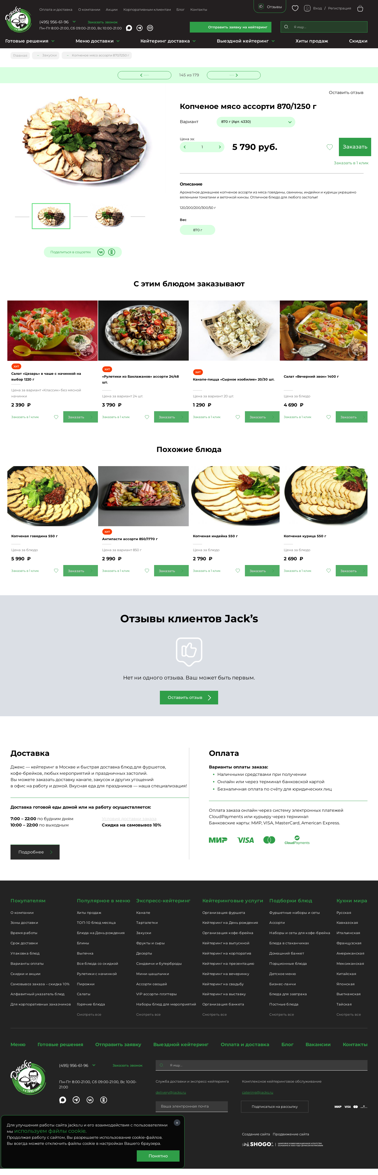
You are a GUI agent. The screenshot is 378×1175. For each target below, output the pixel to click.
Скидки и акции (25, 980)
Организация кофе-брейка (228, 939)
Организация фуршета (223, 918)
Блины (83, 949)
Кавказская (347, 929)
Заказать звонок (103, 22)
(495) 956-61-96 (54, 21)
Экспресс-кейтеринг (163, 907)
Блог (180, 9)
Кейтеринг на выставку (224, 1000)
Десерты (144, 959)
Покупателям (28, 907)
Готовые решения (27, 41)
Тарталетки (147, 929)
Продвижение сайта (291, 1141)
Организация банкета (223, 1010)
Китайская (346, 980)
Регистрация (339, 8)
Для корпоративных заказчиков (40, 1010)
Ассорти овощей (151, 990)
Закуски (143, 939)
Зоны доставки (24, 929)
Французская (349, 949)
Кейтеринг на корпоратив (226, 959)
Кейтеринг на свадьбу (223, 990)
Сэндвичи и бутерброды (159, 969)
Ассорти (277, 929)
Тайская (344, 1010)
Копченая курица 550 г (313, 539)
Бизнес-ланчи (282, 990)
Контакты (198, 9)
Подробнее (31, 858)
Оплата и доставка (55, 9)
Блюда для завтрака (288, 1000)
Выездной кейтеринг (243, 41)
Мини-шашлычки (152, 980)
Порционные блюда (288, 969)
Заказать (333, 147)
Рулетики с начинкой (97, 980)
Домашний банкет (286, 959)
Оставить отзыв (351, 92)
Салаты (83, 1000)
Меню (17, 1050)
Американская (351, 959)
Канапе (143, 918)
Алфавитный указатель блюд (37, 1000)
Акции (112, 9)
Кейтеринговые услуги (233, 907)
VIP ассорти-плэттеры (156, 1000)
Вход (317, 8)
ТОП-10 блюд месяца (96, 929)
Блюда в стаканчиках (289, 949)
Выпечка (85, 959)
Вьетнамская (349, 1000)
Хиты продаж (312, 41)
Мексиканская (350, 969)
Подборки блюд (290, 907)
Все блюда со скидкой (97, 969)
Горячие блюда (91, 1010)
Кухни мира (352, 907)
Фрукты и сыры (150, 949)
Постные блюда (283, 1010)
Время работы (24, 939)
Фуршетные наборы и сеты (294, 918)
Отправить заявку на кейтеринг (237, 27)
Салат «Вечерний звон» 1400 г (321, 376)
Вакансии (318, 1050)
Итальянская (348, 939)
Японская (346, 990)
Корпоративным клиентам (147, 9)
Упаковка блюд (24, 959)
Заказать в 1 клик (333, 163)
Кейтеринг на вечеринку (225, 980)
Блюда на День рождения (101, 939)
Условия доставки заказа (129, 824)
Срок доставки (24, 949)
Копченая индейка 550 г (224, 539)
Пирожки (86, 990)
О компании (89, 9)
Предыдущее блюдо (147, 74)
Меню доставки (95, 41)
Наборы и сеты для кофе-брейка (299, 939)
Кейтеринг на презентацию (228, 969)
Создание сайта (256, 1141)
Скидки (358, 41)
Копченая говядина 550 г (43, 539)
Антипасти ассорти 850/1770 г (140, 542)
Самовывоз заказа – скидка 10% (40, 990)
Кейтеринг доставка (165, 41)
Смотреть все (89, 1021)
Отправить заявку (118, 1050)
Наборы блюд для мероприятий (166, 1010)
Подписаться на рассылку (275, 1113)
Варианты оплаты (27, 969)
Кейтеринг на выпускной (226, 949)
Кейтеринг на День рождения (230, 929)
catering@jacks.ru (257, 1099)
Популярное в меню (103, 907)
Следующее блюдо (230, 74)
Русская (344, 918)
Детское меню (282, 980)
